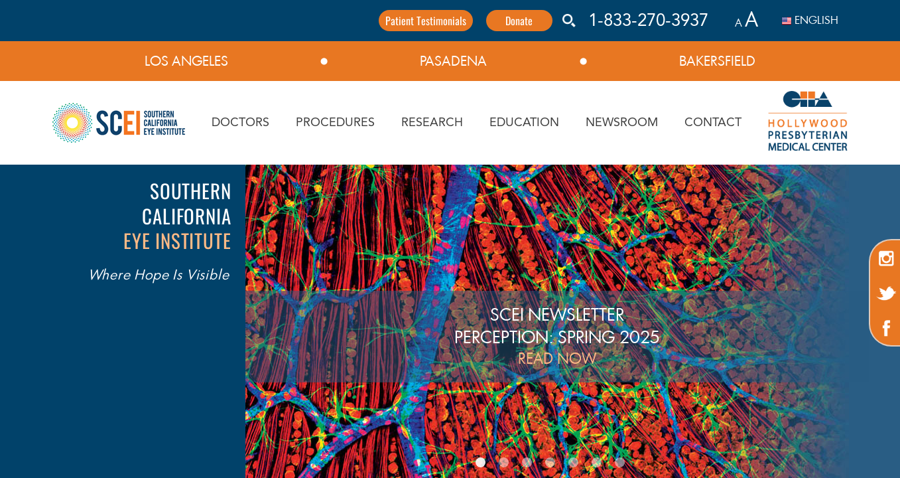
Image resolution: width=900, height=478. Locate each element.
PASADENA (453, 61)
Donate (519, 21)
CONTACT (712, 123)
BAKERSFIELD (717, 61)
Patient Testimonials (425, 21)
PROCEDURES (335, 123)
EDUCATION (524, 123)
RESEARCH (432, 123)
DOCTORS (240, 123)
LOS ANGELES (186, 61)
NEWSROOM (622, 123)
